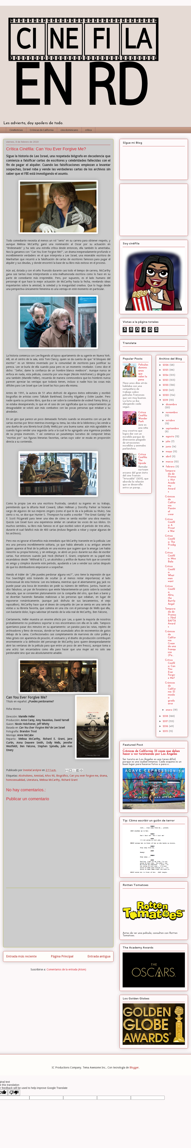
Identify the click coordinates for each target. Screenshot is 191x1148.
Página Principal (62, 956)
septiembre (172, 428)
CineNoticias (16, 130)
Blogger (134, 1067)
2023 (166, 380)
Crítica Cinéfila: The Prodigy (170, 542)
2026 (166, 365)
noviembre (172, 412)
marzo (170, 461)
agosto (170, 436)
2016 (166, 726)
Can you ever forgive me (84, 775)
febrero (170, 466)
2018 (166, 716)
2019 (166, 400)
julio (168, 441)
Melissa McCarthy (49, 779)
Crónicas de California (41, 130)
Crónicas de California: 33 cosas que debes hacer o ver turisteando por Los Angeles (151, 753)
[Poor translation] (14, 1092)
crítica (88, 130)
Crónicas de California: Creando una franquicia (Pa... (170, 643)
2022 (166, 385)
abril (169, 456)
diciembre (171, 404)
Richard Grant (69, 779)
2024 (166, 375)
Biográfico (62, 775)
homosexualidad (15, 779)
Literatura (32, 779)
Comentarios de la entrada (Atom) (66, 969)
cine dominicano (69, 130)
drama (103, 775)
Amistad (38, 775)
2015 (166, 731)
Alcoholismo (25, 775)
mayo (169, 451)
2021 (166, 390)
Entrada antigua (98, 956)
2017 (165, 721)
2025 (166, 370)
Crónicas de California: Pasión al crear (170, 505)
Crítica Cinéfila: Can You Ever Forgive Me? (170, 669)
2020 (166, 395)
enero (169, 710)
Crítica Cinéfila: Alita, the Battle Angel (170, 595)
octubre (170, 420)
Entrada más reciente (21, 956)
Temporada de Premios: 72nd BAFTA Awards (170, 618)
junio (169, 446)
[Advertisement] (58, 917)
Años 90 (50, 775)
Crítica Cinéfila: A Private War (170, 525)
